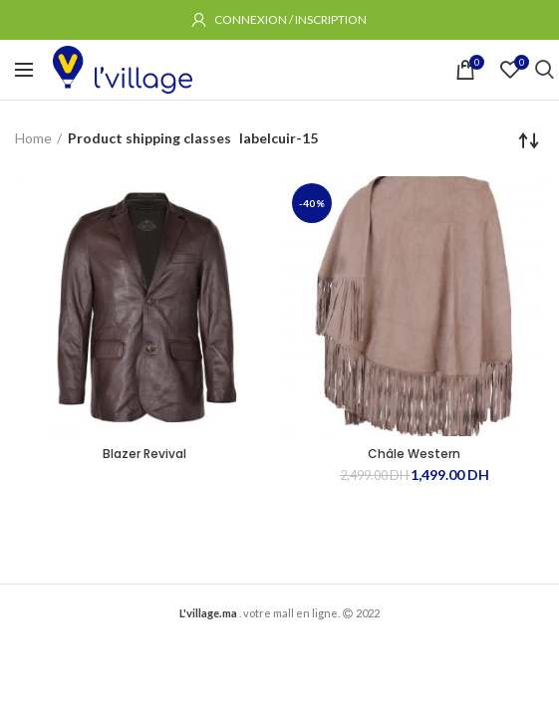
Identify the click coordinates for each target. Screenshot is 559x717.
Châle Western (414, 454)
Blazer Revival (144, 454)
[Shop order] (529, 140)
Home (33, 137)
